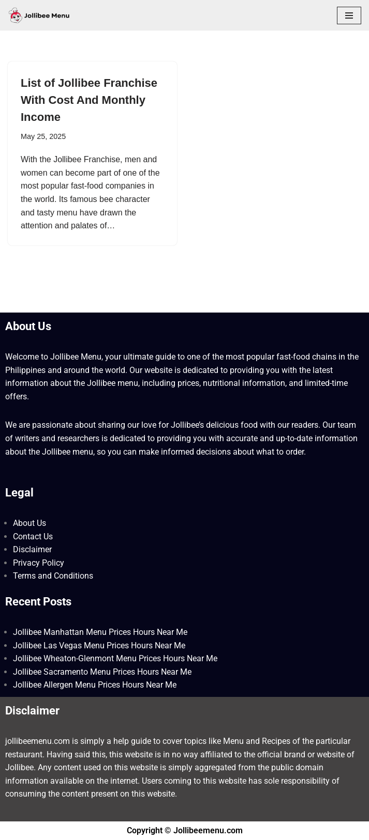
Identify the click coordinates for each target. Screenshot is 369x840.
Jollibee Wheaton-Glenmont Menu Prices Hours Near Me (115, 658)
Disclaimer (32, 549)
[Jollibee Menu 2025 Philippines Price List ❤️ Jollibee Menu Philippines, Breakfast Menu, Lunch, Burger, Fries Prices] (39, 15)
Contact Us (33, 536)
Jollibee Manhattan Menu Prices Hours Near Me (100, 632)
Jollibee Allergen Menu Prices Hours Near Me (94, 685)
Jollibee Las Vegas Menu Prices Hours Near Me (99, 645)
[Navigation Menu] (349, 15)
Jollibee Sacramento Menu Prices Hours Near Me (102, 672)
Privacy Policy (38, 563)
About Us (29, 523)
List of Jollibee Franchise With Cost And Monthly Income (89, 99)
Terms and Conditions (53, 576)
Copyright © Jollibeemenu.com (185, 830)
